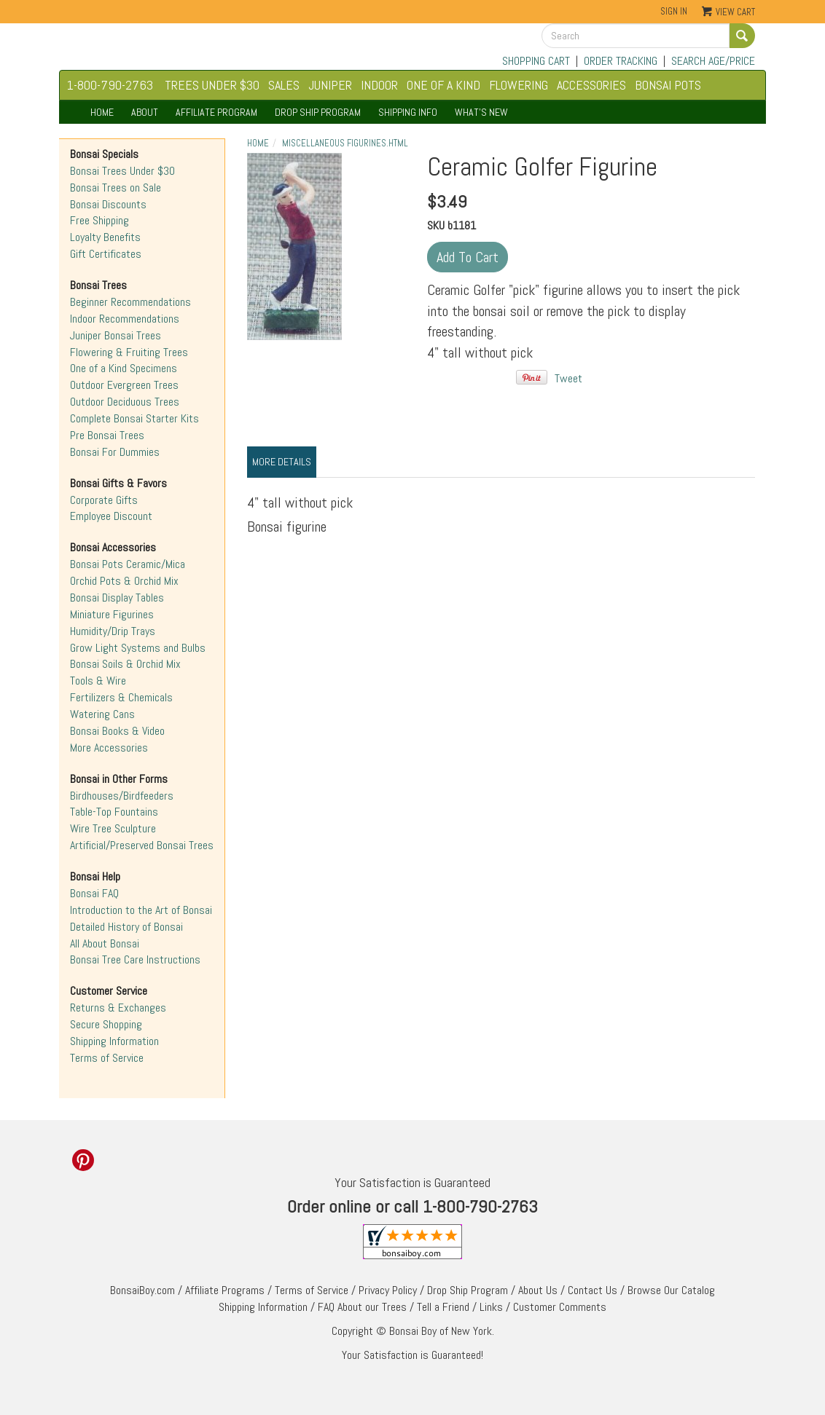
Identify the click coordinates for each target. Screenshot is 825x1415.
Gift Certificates (105, 253)
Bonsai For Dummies (115, 452)
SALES (284, 84)
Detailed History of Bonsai (126, 926)
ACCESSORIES (591, 84)
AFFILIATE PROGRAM (216, 112)
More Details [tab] (281, 461)
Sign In (673, 11)
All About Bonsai (104, 943)
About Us (538, 1290)
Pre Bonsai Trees (107, 435)
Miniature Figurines (112, 614)
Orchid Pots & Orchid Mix (124, 580)
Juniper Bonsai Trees (115, 335)
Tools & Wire (98, 680)
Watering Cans (102, 714)
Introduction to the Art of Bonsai (141, 910)
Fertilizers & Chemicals (121, 697)
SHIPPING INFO (407, 112)
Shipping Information (114, 1041)
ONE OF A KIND (443, 84)
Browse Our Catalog (671, 1290)
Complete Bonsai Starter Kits (134, 418)
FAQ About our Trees (362, 1307)
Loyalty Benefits (105, 237)
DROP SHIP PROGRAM (318, 112)
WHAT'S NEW (481, 112)
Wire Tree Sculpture (113, 828)
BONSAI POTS (668, 84)
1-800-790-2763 (110, 84)
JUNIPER (330, 84)
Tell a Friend (443, 1307)
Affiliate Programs (225, 1290)
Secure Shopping (106, 1024)
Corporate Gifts (104, 500)
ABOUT (144, 112)
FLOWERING (518, 84)
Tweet (568, 378)
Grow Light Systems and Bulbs (138, 647)
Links (491, 1307)
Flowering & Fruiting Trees (129, 352)
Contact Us (592, 1290)
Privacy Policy (388, 1290)
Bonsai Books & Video (117, 730)
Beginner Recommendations (130, 302)
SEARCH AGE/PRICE (713, 60)
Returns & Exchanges (118, 1007)
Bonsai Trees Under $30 (122, 170)
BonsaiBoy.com (142, 1290)
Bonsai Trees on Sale (115, 187)
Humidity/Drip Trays (112, 631)
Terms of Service (107, 1057)
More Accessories (109, 747)
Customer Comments (559, 1307)
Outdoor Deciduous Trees (124, 401)
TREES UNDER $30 (212, 84)
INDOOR (379, 84)
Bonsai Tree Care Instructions (135, 959)
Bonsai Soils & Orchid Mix (125, 663)
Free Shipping (99, 220)
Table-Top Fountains (114, 811)
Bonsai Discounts (108, 204)
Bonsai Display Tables (117, 597)
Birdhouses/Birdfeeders (121, 795)
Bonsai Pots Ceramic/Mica (127, 564)
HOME (102, 112)
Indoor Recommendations (124, 318)
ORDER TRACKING (620, 60)
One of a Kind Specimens (123, 368)
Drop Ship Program (467, 1290)
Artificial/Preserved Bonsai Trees (142, 845)
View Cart (735, 12)
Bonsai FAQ (94, 893)
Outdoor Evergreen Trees (124, 385)
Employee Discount (111, 516)
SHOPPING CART (536, 60)
